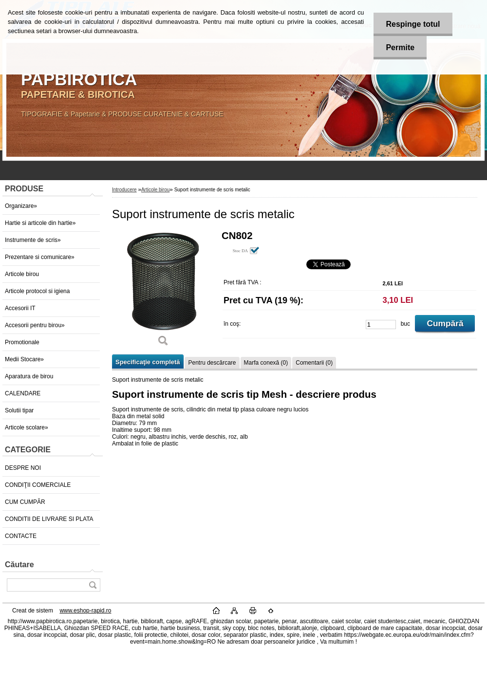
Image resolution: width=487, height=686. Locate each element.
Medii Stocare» (24, 359)
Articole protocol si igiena (37, 291)
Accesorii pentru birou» (35, 325)
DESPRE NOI (23, 467)
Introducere (124, 189)
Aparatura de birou (29, 376)
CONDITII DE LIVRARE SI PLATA (49, 519)
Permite (400, 47)
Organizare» (21, 206)
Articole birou (22, 274)
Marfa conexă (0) (266, 362)
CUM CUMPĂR (25, 502)
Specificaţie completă (147, 362)
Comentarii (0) (314, 362)
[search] (92, 585)
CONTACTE (21, 536)
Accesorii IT (20, 308)
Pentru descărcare (212, 362)
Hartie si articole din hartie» (40, 223)
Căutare (19, 564)
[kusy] (381, 324)
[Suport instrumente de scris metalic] (163, 292)
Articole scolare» (26, 427)
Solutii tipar (19, 410)
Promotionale (22, 342)
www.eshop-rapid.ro (85, 610)
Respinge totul (413, 24)
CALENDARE (22, 393)
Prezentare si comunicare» (40, 257)
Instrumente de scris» (33, 240)
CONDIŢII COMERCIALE (38, 485)
